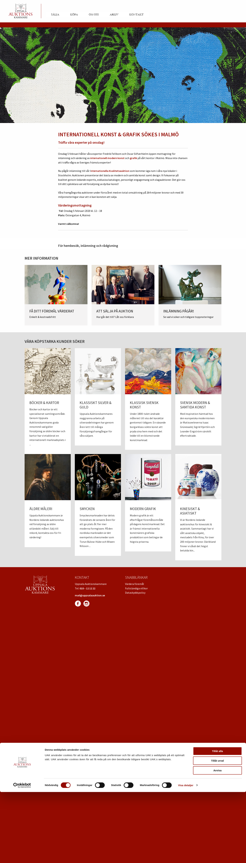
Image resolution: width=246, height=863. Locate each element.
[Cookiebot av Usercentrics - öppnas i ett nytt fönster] (22, 856)
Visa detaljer (185, 856)
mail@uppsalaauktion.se (90, 595)
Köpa (74, 14)
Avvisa (217, 841)
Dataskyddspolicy (135, 592)
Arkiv (114, 14)
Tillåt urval (217, 831)
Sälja (55, 14)
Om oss (94, 14)
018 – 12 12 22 (87, 588)
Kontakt (136, 14)
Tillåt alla (217, 822)
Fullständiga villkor (136, 588)
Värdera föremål (134, 584)
